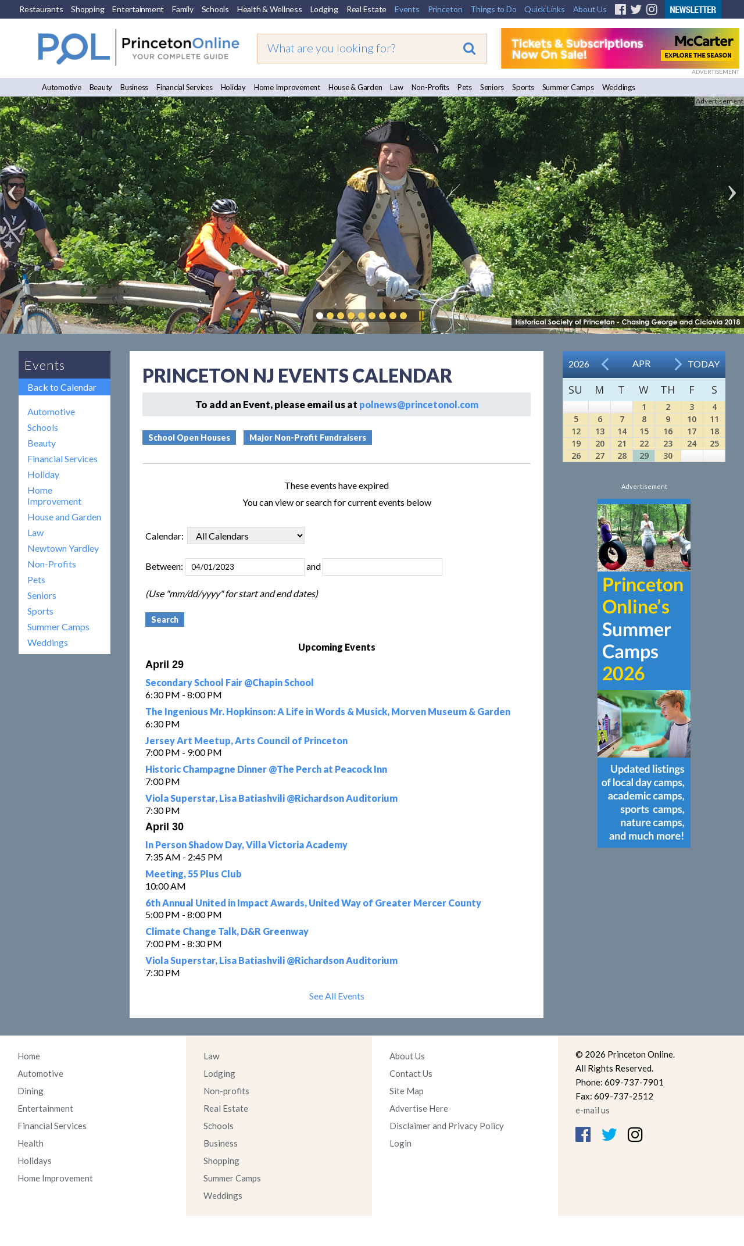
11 (714, 418)
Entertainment (138, 9)
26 (576, 455)
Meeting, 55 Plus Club (193, 873)
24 (691, 443)
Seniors (492, 87)
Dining (30, 1091)
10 (691, 418)
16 (668, 431)
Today (704, 363)
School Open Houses (189, 437)
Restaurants (41, 9)
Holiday (233, 87)
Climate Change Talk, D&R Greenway (227, 931)
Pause (421, 315)
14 (622, 431)
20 (599, 443)
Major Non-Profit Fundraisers (307, 437)
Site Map (406, 1091)
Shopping (87, 9)
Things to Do (493, 9)
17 (691, 431)
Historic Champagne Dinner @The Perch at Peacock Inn (266, 768)
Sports (523, 87)
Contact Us (410, 1073)
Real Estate (366, 9)
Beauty (101, 87)
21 (622, 443)
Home (28, 1056)
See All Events (336, 995)
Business (134, 87)
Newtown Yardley (63, 548)
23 (668, 443)
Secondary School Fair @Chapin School (229, 682)
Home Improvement (287, 87)
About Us (590, 9)
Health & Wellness (269, 9)
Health (30, 1143)
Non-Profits (430, 87)
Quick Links (544, 9)
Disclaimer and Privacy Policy (446, 1125)
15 (644, 431)
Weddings (618, 87)
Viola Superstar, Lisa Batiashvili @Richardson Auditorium (271, 798)
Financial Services (184, 87)
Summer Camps (568, 87)
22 (644, 443)
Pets (464, 87)
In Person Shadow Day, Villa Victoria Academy (246, 844)
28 (622, 455)
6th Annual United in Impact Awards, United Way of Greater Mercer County (313, 902)
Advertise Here (418, 1108)
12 (576, 431)
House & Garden (355, 87)
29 (644, 455)
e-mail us (592, 1110)
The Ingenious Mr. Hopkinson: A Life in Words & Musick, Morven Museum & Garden (327, 711)
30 (668, 455)
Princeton (445, 9)
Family (183, 9)
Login (400, 1143)
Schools (215, 9)
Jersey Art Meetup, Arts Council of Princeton (246, 740)
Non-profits (226, 1091)
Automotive (61, 87)
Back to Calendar (61, 386)
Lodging (324, 9)
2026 (578, 363)
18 (714, 431)
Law (396, 87)
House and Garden (64, 516)
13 (599, 431)
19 (576, 443)
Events (407, 9)
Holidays (34, 1160)
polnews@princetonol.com (418, 404)
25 (714, 443)
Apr (641, 363)
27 (599, 455)
